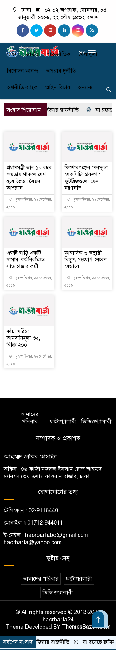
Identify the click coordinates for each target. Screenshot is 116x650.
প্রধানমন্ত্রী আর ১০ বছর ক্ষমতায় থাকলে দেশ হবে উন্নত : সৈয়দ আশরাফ (29, 177)
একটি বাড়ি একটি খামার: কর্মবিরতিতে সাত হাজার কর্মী (25, 260)
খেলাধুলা (87, 54)
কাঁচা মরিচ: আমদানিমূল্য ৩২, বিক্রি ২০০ (23, 338)
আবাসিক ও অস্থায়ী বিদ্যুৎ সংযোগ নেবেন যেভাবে (85, 260)
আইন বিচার (57, 87)
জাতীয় (33, 54)
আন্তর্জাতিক (59, 54)
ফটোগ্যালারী (63, 421)
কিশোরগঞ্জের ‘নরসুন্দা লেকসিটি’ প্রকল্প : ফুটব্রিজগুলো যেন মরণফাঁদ (86, 177)
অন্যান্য (85, 87)
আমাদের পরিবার (30, 418)
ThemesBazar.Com (86, 627)
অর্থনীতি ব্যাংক (22, 87)
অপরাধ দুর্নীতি (61, 70)
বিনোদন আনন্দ (22, 70)
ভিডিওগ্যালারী (96, 421)
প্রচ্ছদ (12, 54)
